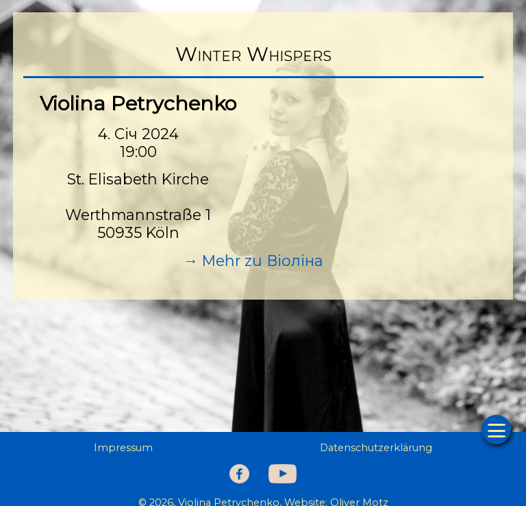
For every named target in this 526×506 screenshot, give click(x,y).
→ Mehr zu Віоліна (253, 260)
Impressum (123, 448)
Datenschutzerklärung (376, 448)
